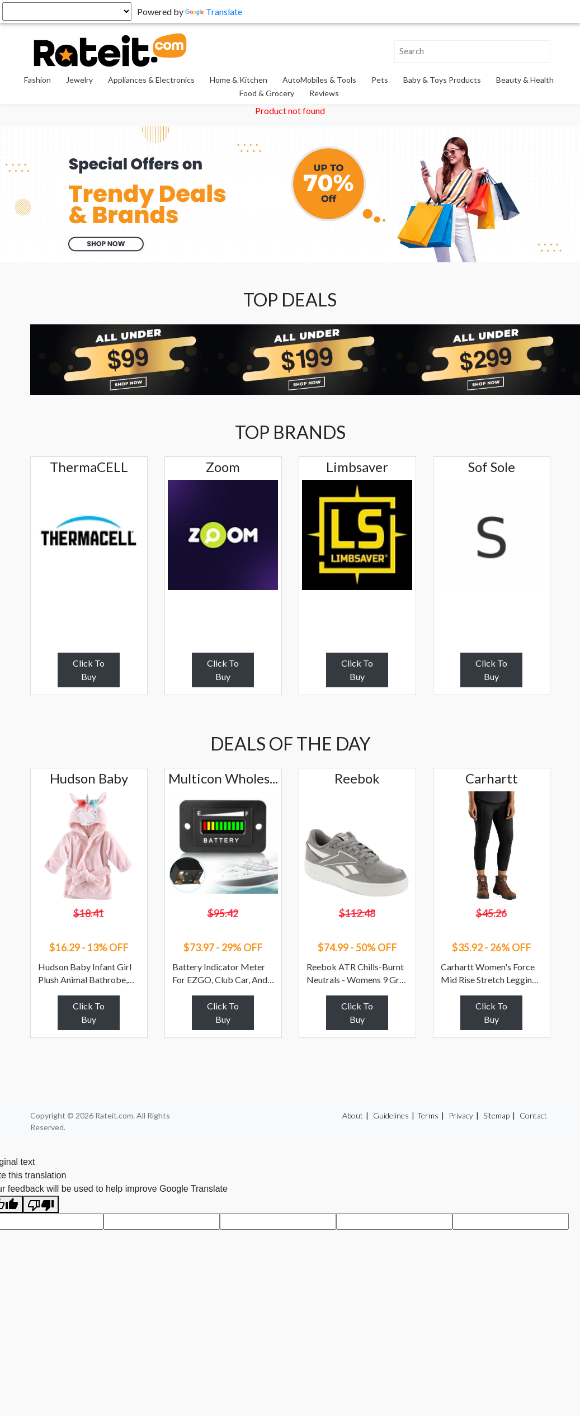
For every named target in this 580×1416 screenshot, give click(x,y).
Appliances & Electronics (151, 79)
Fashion (37, 79)
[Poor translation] (41, 1204)
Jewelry (79, 79)
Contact (533, 1115)
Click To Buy (89, 670)
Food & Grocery (266, 93)
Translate (213, 11)
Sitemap (496, 1115)
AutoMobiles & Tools (319, 79)
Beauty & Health (525, 79)
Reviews (324, 93)
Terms (427, 1115)
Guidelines (391, 1115)
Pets (379, 79)
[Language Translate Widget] (66, 11)
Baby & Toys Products (442, 79)
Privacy (461, 1115)
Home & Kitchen (238, 79)
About (352, 1115)
